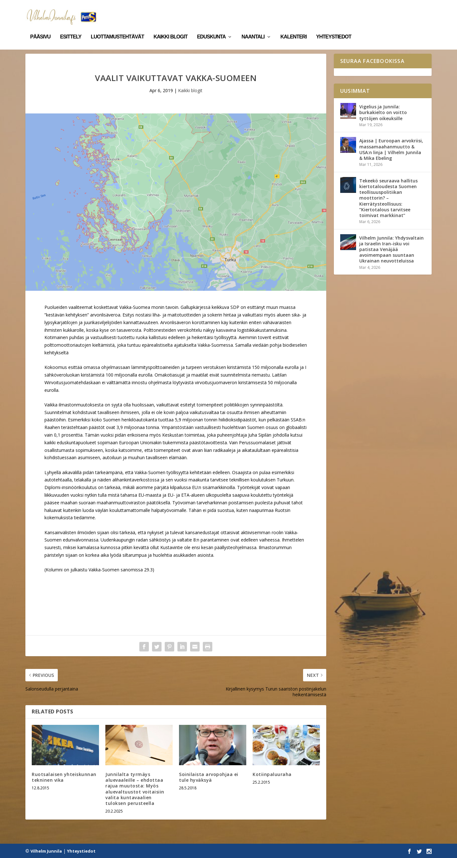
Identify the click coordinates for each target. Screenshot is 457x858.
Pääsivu (40, 28)
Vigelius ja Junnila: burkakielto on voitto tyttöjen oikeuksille (383, 112)
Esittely (70, 28)
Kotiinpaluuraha (272, 774)
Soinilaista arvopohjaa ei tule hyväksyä (208, 777)
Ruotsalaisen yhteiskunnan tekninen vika (64, 777)
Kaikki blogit (171, 28)
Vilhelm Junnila (46, 851)
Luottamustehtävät (117, 28)
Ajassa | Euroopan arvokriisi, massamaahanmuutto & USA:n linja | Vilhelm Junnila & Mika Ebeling (391, 149)
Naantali (253, 28)
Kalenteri (294, 28)
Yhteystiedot (333, 28)
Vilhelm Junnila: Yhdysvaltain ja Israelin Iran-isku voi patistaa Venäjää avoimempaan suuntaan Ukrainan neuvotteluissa (391, 248)
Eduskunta (211, 28)
